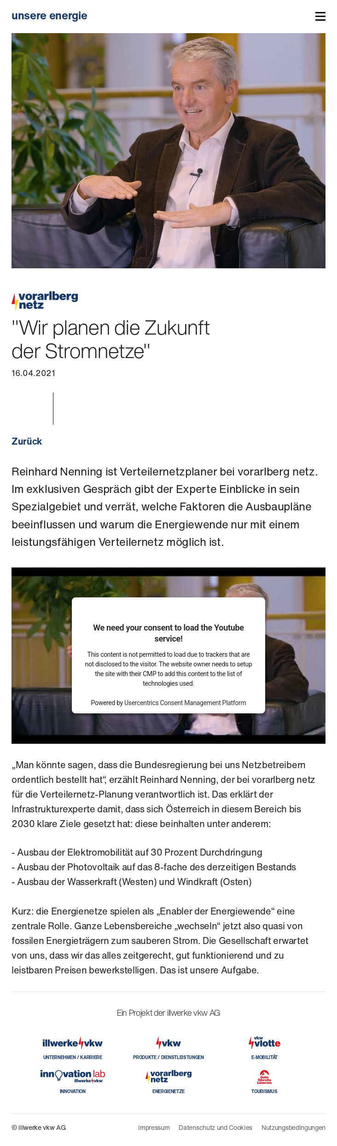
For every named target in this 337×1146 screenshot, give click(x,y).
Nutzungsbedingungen (293, 1127)
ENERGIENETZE (168, 1091)
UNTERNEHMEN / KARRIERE (72, 1057)
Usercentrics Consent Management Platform (185, 702)
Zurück (27, 441)
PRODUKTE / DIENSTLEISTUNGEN (168, 1057)
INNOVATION (73, 1091)
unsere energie (49, 15)
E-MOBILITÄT (264, 1057)
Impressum (153, 1127)
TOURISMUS (264, 1091)
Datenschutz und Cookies (215, 1127)
